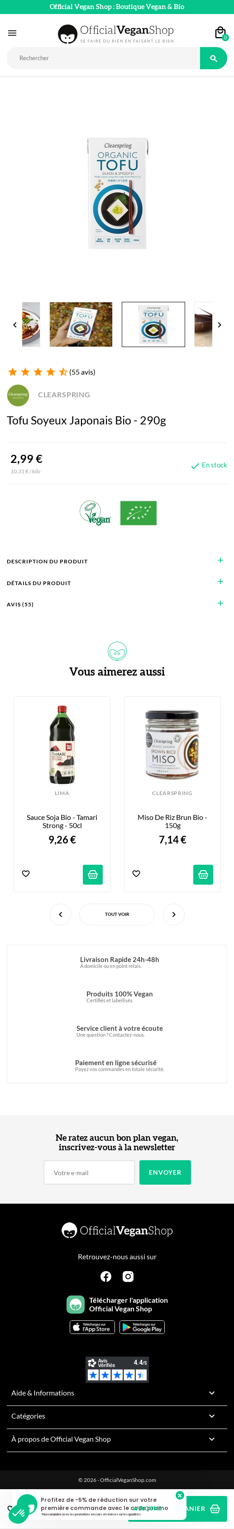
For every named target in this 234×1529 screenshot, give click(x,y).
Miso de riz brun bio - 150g (173, 821)
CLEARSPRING (49, 394)
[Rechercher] (103, 58)
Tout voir (117, 914)
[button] (19, 1513)
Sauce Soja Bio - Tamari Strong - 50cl (63, 821)
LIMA (62, 793)
